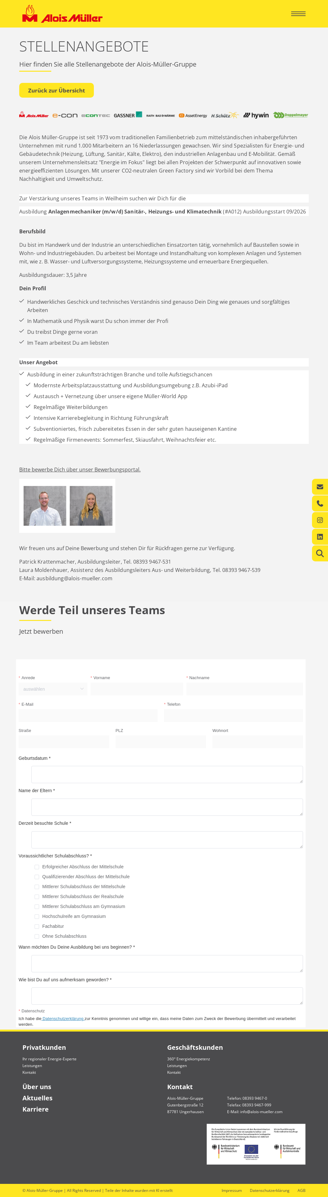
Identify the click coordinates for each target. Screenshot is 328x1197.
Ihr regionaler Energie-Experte (49, 1059)
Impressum (232, 1190)
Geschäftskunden (195, 1047)
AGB (302, 1190)
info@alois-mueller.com (261, 1111)
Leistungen (32, 1065)
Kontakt (29, 1072)
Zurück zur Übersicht (56, 90)
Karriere (35, 1109)
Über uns (36, 1086)
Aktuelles (37, 1098)
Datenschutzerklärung (270, 1190)
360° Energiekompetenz (188, 1059)
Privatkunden (44, 1047)
